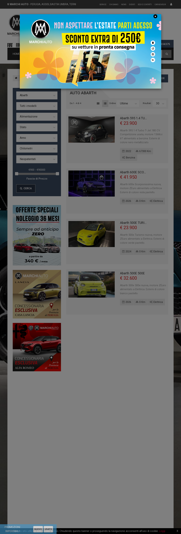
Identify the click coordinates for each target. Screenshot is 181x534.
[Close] (155, 16)
